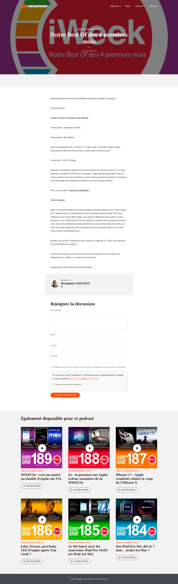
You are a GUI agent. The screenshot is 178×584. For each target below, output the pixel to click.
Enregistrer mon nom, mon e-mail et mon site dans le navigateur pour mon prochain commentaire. (89, 367)
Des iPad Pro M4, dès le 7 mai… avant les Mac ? (135, 548)
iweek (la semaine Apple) (89, 29)
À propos (153, 6)
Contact (139, 6)
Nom (53, 335)
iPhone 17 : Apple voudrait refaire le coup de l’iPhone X (134, 478)
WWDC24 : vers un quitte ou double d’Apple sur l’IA (41, 477)
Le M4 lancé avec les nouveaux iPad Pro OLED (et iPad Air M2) (88, 550)
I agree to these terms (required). (67, 384)
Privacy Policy (75, 378)
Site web (54, 356)
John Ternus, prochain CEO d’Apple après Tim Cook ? (38, 550)
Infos (127, 6)
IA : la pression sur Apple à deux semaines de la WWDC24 (88, 478)
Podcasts (114, 6)
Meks (80, 579)
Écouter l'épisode (31, 486)
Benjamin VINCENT (75, 283)
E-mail (54, 345)
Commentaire (56, 310)
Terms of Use (92, 378)
